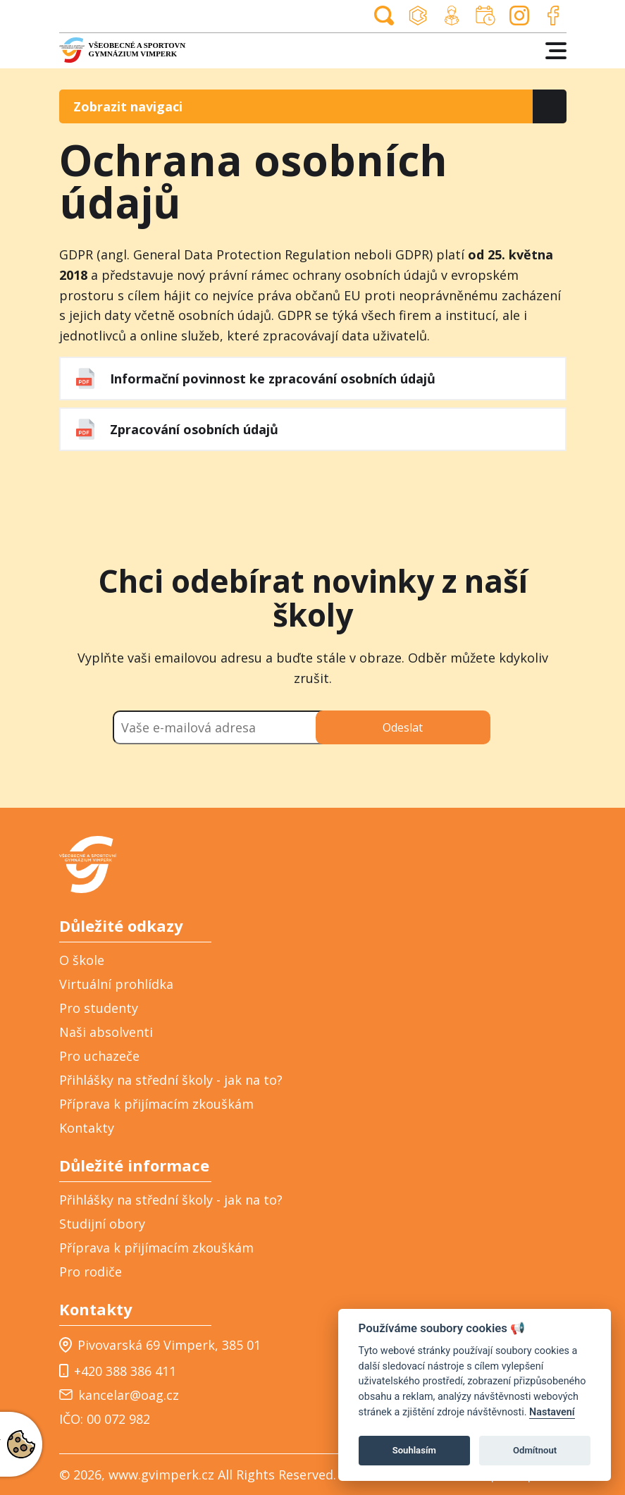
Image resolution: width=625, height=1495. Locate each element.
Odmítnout (535, 1450)
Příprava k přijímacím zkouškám (156, 1103)
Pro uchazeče (99, 1055)
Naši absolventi (106, 1031)
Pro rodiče (90, 1271)
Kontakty (86, 1127)
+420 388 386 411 (118, 1370)
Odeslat (403, 727)
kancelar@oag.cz (119, 1395)
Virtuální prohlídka (116, 984)
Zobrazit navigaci (127, 106)
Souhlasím (414, 1450)
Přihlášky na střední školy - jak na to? (171, 1079)
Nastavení (552, 1412)
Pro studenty (98, 1007)
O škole (81, 960)
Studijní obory (102, 1223)
